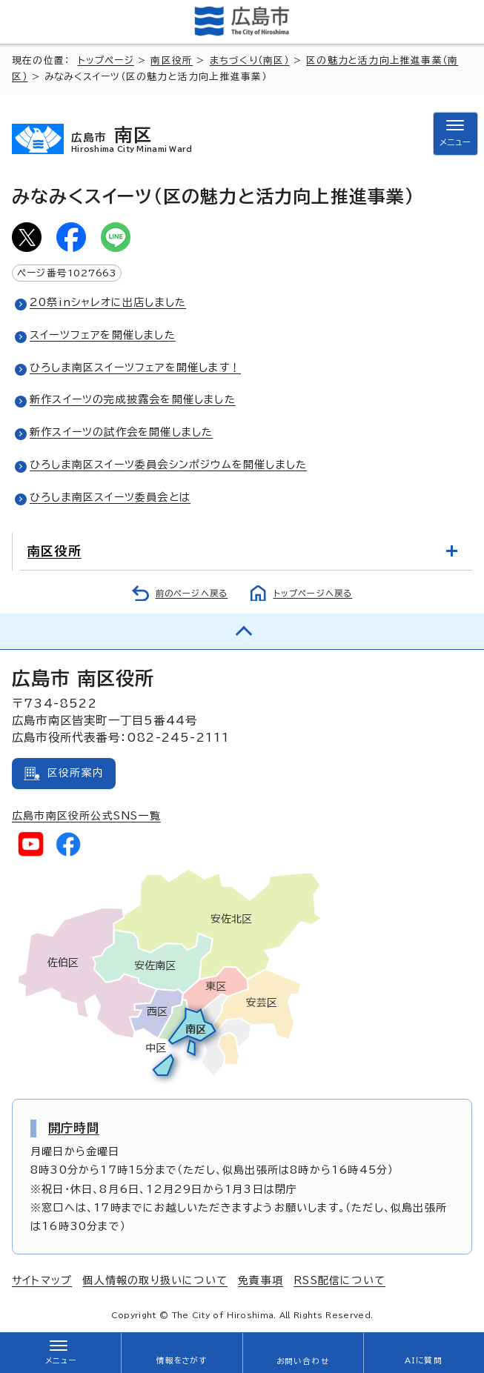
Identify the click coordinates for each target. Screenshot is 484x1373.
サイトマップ (42, 1280)
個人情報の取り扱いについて (155, 1280)
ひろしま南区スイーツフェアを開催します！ (135, 367)
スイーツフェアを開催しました (103, 335)
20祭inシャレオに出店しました (108, 302)
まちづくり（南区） (250, 60)
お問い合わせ (302, 1361)
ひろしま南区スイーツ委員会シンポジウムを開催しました (168, 464)
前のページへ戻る (192, 593)
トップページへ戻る (313, 593)
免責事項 (260, 1280)
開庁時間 (73, 1128)
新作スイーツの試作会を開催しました (121, 432)
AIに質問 (423, 1360)
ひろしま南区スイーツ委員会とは (110, 497)
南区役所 (171, 60)
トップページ (106, 60)
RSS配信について (339, 1280)
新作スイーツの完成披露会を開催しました (133, 399)
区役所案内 (75, 773)
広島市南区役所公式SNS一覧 (86, 816)
